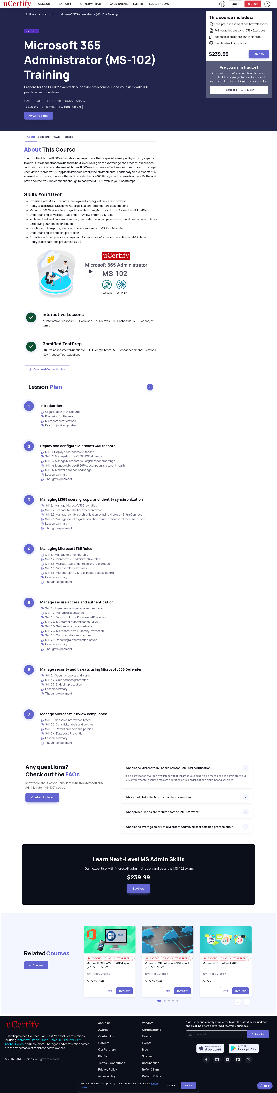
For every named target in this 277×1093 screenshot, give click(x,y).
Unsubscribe (150, 1063)
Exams (146, 1036)
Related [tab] (68, 137)
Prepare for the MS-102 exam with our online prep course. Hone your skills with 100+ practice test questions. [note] (87, 89)
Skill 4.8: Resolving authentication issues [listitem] (68, 640)
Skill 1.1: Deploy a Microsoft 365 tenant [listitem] (67, 452)
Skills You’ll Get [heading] (43, 194)
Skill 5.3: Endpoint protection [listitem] (61, 685)
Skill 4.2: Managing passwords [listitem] (62, 613)
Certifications (151, 1030)
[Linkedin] (238, 1059)
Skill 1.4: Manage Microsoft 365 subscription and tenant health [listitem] (82, 466)
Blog (145, 1049)
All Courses (36, 965)
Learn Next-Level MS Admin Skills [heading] (138, 859)
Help (265, 1085)
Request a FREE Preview (239, 89)
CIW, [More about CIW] (66, 1040)
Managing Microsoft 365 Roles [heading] (66, 548)
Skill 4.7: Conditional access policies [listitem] (66, 635)
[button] (159, 1001)
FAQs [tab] (56, 137)
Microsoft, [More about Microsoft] (23, 1040)
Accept (188, 1085)
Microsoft (48, 14)
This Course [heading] (49, 149)
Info (109, 990)
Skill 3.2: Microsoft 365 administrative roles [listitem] (70, 559)
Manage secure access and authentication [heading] (77, 602)
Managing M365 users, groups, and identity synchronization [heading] (91, 499)
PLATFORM (64, 3)
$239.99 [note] (138, 877)
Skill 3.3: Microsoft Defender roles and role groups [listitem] (75, 564)
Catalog (44, 3)
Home (30, 14)
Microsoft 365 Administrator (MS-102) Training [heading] (90, 60)
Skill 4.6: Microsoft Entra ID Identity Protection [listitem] (72, 631)
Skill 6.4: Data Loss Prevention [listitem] (62, 733)
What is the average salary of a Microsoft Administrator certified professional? (179, 827)
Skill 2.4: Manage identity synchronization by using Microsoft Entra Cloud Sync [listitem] (92, 519)
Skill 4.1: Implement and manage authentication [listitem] (72, 608)
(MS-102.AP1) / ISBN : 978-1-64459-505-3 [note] (54, 101)
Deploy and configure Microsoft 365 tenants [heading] (77, 445)
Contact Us (106, 1036)
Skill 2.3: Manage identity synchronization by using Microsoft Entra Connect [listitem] (91, 515)
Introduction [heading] (51, 405)
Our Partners (107, 1049)
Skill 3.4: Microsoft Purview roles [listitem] (63, 568)
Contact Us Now (42, 797)
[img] (109, 939)
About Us (104, 1023)
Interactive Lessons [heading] (63, 314)
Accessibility (107, 1076)
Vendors (147, 1023)
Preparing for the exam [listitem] (57, 416)
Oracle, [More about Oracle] (35, 1040)
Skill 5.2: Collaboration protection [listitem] (64, 680)
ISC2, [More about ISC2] (78, 1040)
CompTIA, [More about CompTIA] (55, 1040)
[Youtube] (227, 1059)
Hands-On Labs (118, 3)
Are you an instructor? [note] (239, 67)
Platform (104, 1056)
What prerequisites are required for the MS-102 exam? (162, 812)
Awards (103, 1030)
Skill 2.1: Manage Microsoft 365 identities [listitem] (68, 506)
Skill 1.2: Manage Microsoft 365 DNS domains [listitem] (71, 456)
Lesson (45, 387)
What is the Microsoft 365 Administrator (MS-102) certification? (168, 768)
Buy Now (138, 888)
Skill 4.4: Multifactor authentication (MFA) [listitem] (69, 622)
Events (138, 3)
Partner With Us (90, 3)
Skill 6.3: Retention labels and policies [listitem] (66, 729)
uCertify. (29, 1059)
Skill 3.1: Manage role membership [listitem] (64, 555)
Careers (103, 1043)
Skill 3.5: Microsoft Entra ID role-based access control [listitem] (77, 573)
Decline (171, 1085)
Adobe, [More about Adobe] (9, 1044)
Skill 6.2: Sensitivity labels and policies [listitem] (66, 724)
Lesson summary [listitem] (53, 475)
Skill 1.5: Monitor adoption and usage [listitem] (66, 470)
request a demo (158, 3)
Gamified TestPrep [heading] (62, 343)
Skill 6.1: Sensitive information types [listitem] (65, 720)
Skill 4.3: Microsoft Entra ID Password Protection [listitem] (73, 617)
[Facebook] (206, 1059)
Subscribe (258, 1034)
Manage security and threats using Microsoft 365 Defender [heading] (91, 669)
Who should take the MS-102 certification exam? (158, 797)
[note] (31, 107)
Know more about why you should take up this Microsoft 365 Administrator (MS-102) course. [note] (64, 785)
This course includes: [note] (231, 17)
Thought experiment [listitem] (56, 479)
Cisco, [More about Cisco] (45, 1040)
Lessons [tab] (44, 137)
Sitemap (148, 1056)
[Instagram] (217, 1059)
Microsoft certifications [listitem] (58, 421)
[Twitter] (249, 1059)
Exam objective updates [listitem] (58, 425)
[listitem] (86, 14)
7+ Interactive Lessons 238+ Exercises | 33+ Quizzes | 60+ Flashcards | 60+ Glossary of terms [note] (98, 323)
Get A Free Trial (38, 115)
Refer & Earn (150, 1069)
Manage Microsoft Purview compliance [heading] (73, 714)
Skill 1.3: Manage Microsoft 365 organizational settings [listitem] (77, 461)
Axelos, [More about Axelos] (19, 1044)
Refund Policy (151, 1076)
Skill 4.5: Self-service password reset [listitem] (67, 626)
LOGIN (235, 3)
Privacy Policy (107, 1069)
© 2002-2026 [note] (32, 1059)
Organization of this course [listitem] (60, 412)
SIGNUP (253, 3)
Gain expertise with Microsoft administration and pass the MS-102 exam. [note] (138, 868)
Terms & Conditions (111, 1063)
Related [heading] (41, 953)
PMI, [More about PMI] (71, 1040)
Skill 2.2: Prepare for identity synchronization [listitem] (71, 510)
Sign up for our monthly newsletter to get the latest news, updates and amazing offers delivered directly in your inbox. (226, 1024)
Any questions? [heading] (70, 770)
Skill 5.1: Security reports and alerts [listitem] (65, 675)
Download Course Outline (47, 369)
